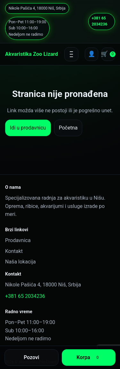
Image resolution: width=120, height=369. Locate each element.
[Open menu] (71, 54)
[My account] (91, 54)
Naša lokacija (20, 262)
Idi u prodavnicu (28, 128)
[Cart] (108, 54)
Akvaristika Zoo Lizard (31, 54)
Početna (68, 128)
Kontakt (14, 251)
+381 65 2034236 (99, 21)
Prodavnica (18, 240)
